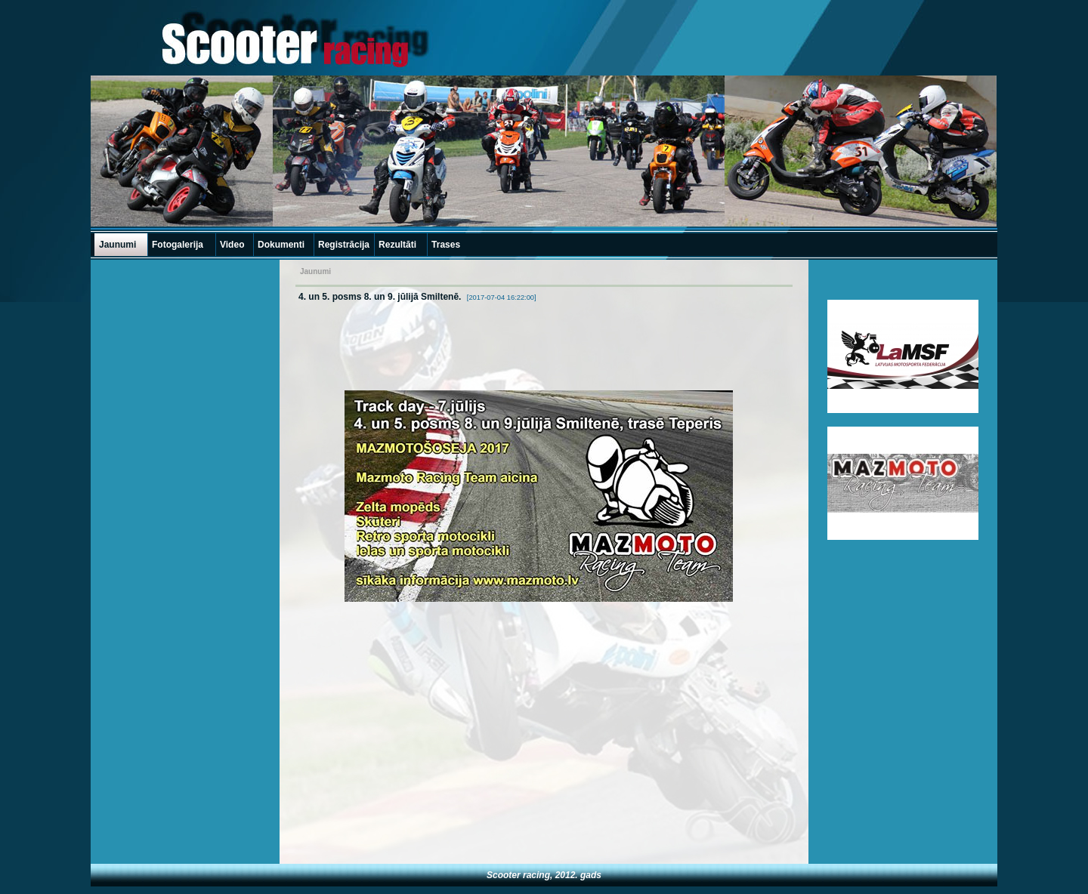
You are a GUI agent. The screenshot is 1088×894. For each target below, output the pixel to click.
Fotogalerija (177, 244)
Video (232, 244)
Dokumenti (281, 244)
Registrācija (343, 244)
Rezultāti (397, 244)
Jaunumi (117, 244)
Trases (445, 244)
